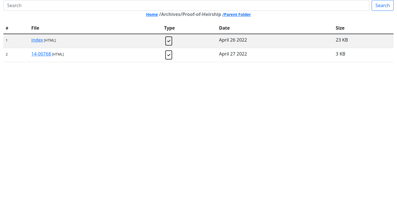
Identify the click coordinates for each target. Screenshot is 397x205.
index (37, 40)
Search (382, 5)
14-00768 (41, 54)
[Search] (186, 5)
